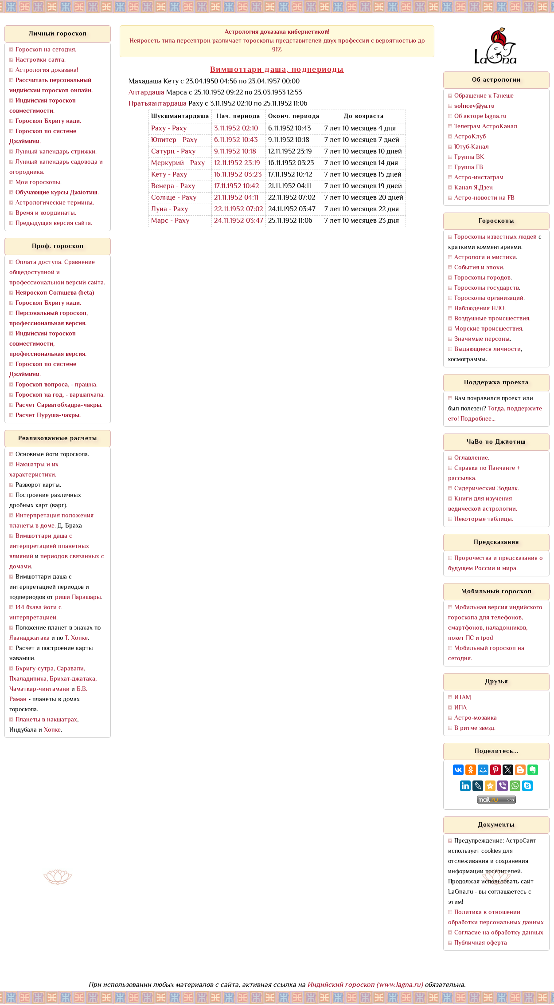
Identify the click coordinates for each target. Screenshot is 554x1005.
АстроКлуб (470, 137)
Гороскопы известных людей (495, 237)
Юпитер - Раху (174, 140)
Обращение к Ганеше (484, 96)
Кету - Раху (169, 175)
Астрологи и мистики (485, 257)
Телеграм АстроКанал (485, 127)
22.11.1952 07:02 (238, 209)
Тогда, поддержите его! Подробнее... (495, 414)
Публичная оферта (480, 943)
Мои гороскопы (38, 182)
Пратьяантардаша (158, 104)
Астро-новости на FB (484, 198)
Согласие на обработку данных (498, 933)
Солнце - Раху (173, 198)
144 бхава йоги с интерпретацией (35, 613)
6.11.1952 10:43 (236, 140)
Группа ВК (469, 157)
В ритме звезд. (474, 728)
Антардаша (146, 93)
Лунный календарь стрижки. (56, 152)
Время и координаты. (46, 213)
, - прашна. (57, 385)
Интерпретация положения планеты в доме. (51, 521)
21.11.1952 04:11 (236, 198)
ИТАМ (462, 698)
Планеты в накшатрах (46, 720)
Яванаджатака (29, 638)
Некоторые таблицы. (483, 519)
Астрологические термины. (55, 203)
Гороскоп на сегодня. (46, 50)
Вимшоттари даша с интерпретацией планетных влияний (49, 546)
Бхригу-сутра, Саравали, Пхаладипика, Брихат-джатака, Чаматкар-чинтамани (53, 679)
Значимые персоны (482, 339)
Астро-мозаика (475, 718)
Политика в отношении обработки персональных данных (496, 917)
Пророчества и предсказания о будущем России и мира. (495, 563)
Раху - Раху (169, 128)
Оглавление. (471, 458)
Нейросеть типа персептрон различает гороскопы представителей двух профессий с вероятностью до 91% (277, 41)
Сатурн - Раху (173, 152)
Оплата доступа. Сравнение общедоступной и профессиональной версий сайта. (57, 272)
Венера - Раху (173, 186)
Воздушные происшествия (491, 319)
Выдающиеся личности (487, 349)
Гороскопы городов (482, 278)
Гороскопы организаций (488, 298)
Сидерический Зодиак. (486, 489)
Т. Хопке (76, 638)
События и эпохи (478, 268)
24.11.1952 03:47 (238, 221)
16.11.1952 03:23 (238, 175)
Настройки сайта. (41, 60)
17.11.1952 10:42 (236, 186)
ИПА (460, 708)
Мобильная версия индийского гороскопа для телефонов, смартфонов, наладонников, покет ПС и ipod (495, 623)
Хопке (52, 730)
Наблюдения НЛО (479, 308)
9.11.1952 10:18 (235, 152)
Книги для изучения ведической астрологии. (482, 504)
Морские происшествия (488, 329)
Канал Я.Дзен (473, 188)
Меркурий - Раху (178, 163)
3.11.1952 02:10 (236, 128)
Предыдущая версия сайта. (54, 223)
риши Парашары (78, 597)
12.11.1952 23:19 (237, 163)
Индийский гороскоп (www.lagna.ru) (365, 985)
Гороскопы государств (486, 288)
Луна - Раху (169, 209)
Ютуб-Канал (471, 147)
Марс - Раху (170, 221)
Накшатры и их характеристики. (34, 470)
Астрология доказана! (47, 70)
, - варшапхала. (60, 395)
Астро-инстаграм (478, 178)
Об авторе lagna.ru (480, 116)
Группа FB (468, 167)
